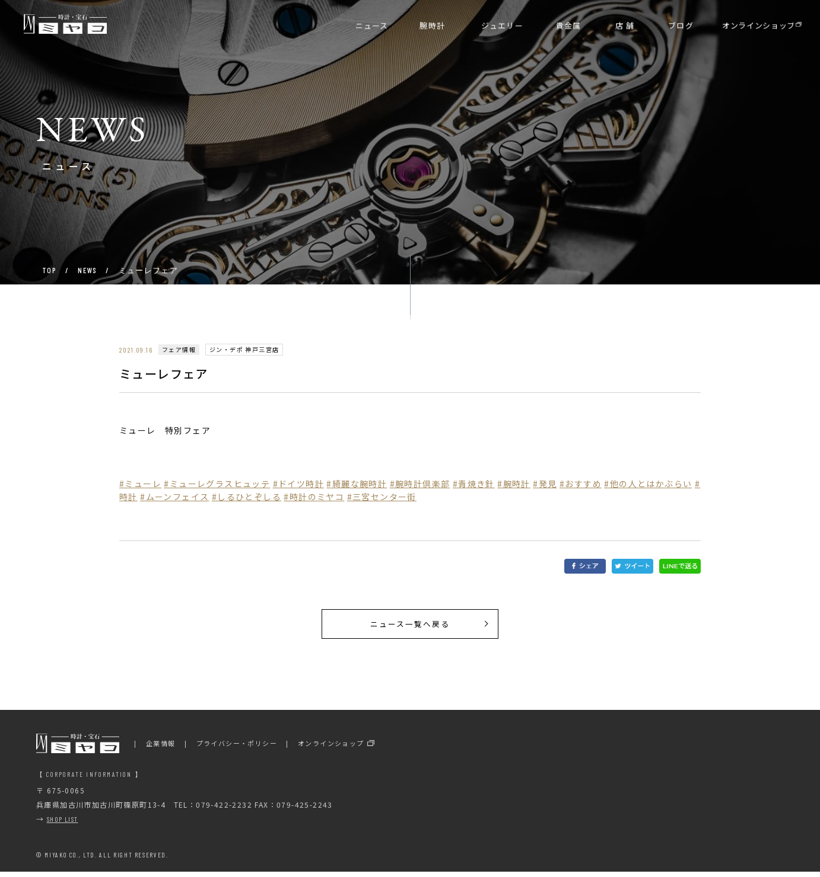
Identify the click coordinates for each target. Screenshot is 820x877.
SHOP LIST (62, 824)
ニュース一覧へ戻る (410, 626)
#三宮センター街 (382, 496)
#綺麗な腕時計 (356, 483)
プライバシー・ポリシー (236, 748)
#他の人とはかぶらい (648, 483)
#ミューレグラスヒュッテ (217, 483)
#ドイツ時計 (298, 483)
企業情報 (161, 748)
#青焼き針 (474, 483)
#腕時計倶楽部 (420, 483)
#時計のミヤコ (314, 496)
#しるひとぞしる (246, 496)
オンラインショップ (331, 748)
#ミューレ (140, 483)
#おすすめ (581, 483)
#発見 (545, 483)
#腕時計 (513, 483)
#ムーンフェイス (174, 496)
